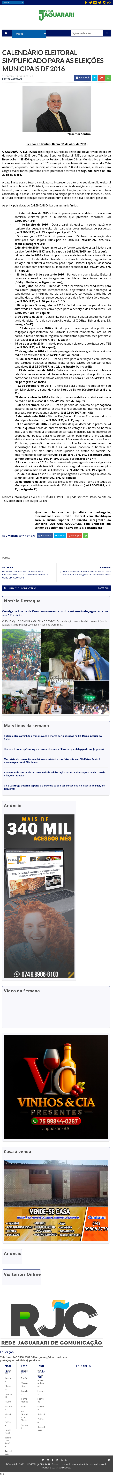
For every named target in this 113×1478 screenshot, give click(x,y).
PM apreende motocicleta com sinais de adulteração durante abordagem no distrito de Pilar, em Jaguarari (54, 776)
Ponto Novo (8, 1434)
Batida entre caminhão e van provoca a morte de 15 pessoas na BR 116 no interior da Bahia (53, 739)
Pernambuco (24, 1402)
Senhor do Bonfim (8, 1444)
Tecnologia (8, 1455)
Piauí (23, 1408)
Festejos (40, 1402)
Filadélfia (8, 1390)
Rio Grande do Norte (24, 1418)
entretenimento (40, 1385)
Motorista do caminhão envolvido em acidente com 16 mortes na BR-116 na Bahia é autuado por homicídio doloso (52, 763)
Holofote (8, 1397)
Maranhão (24, 1387)
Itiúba (8, 1403)
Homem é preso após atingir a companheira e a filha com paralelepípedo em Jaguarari (54, 751)
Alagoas (24, 1374)
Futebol (40, 1410)
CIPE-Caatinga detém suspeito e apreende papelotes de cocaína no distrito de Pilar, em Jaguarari (54, 789)
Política (8, 1426)
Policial (41, 1416)
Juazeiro (8, 1410)
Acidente (8, 1374)
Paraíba (24, 1395)
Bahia (24, 1380)
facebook (103, 590)
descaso (8, 1382)
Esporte (41, 1395)
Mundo (8, 1418)
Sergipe (24, 1429)
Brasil (40, 1377)
